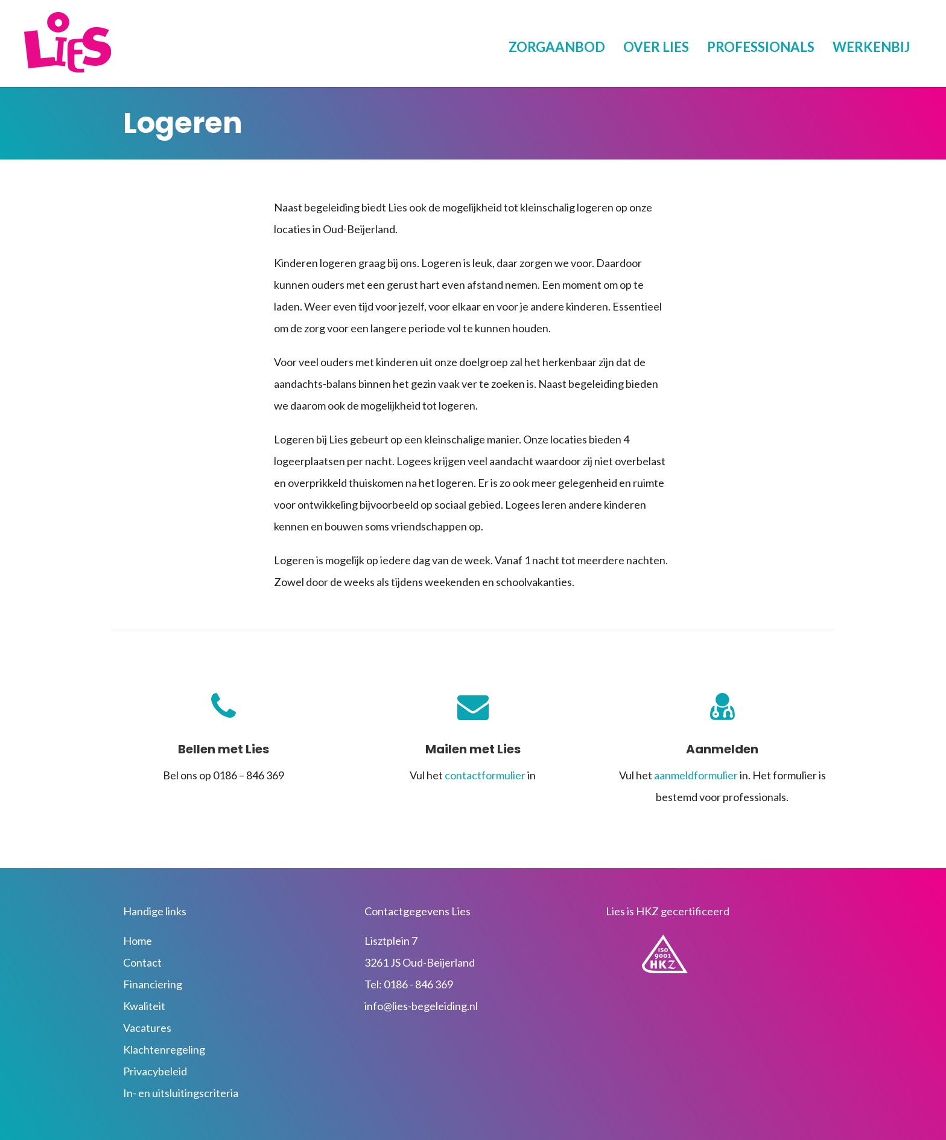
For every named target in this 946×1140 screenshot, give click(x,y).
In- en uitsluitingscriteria (180, 1093)
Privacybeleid (155, 1071)
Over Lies (656, 47)
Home (137, 940)
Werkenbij (871, 47)
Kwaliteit (144, 1006)
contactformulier (485, 775)
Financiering (152, 984)
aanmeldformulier (696, 775)
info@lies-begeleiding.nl (421, 1006)
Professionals (760, 47)
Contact (142, 962)
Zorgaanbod (557, 47)
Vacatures (147, 1027)
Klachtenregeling (164, 1049)
